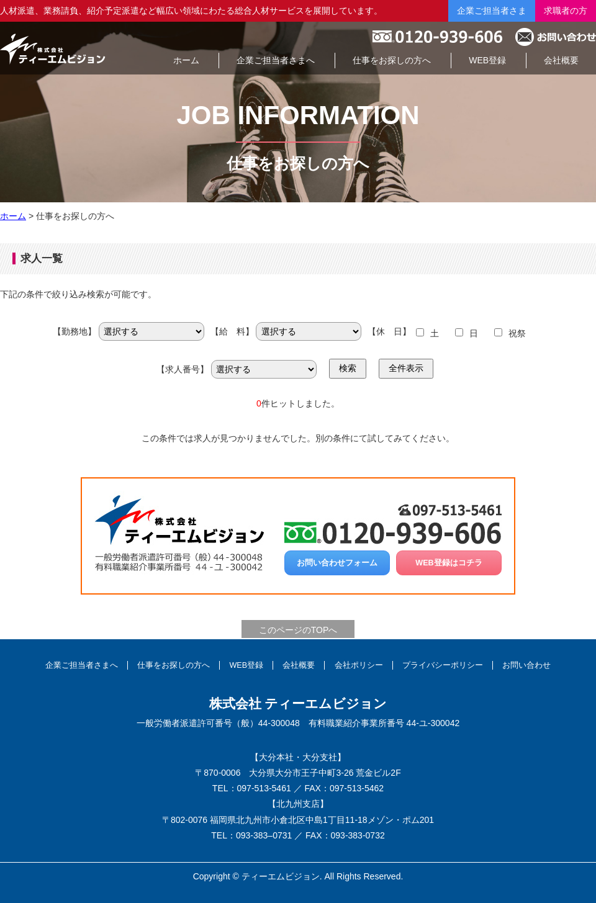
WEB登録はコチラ (448, 563)
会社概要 (298, 665)
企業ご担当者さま (491, 11)
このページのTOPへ (298, 630)
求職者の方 (565, 11)
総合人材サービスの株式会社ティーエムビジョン (53, 48)
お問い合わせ (526, 665)
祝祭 (517, 333)
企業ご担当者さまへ (81, 665)
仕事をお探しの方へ (173, 665)
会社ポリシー (359, 665)
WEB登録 (246, 665)
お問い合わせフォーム (337, 563)
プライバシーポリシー (442, 665)
